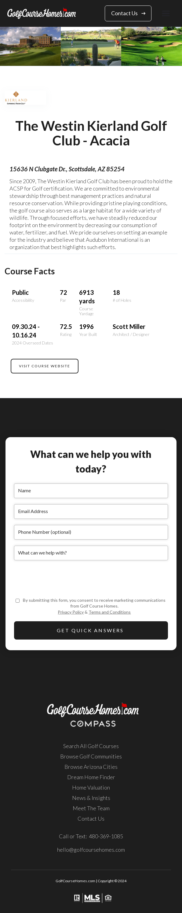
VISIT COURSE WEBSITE (44, 366)
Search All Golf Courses (91, 746)
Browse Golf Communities (91, 756)
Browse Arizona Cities (91, 766)
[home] (41, 13)
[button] (166, 13)
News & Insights (91, 797)
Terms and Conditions (110, 612)
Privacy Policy (71, 612)
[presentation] (60, 578)
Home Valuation (91, 787)
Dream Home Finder (91, 777)
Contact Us (91, 818)
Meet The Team (91, 808)
